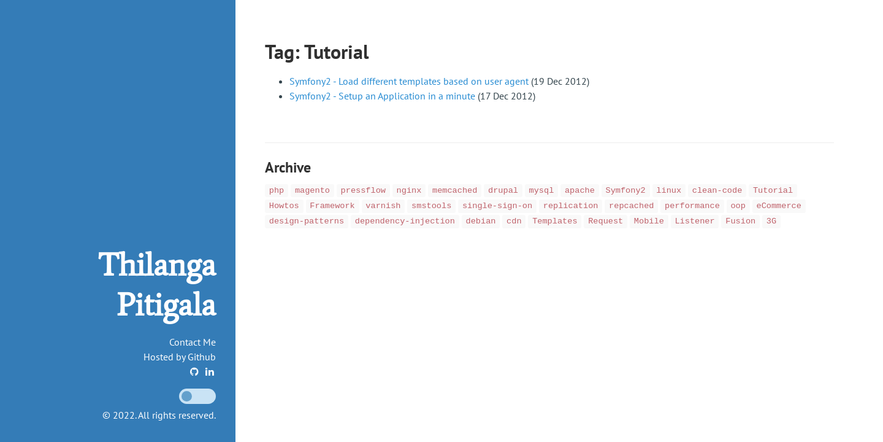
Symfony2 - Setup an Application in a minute (382, 96)
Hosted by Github (179, 357)
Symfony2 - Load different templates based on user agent (409, 81)
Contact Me (192, 342)
